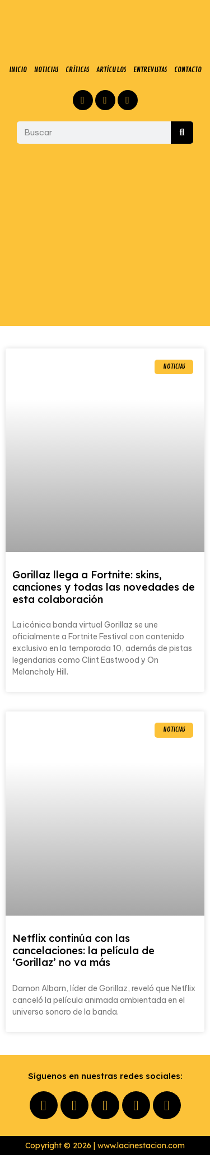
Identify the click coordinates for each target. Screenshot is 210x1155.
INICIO (18, 69)
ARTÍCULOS (111, 69)
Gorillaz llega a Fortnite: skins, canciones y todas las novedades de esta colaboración (103, 586)
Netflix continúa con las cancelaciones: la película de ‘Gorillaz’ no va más (83, 950)
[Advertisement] (105, 235)
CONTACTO (188, 69)
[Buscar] (182, 132)
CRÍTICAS (77, 69)
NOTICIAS (46, 69)
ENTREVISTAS (150, 69)
